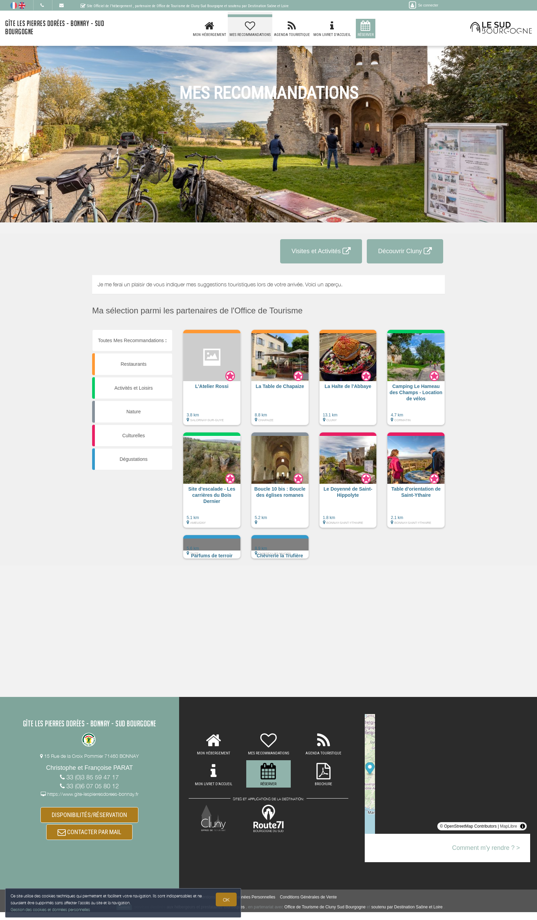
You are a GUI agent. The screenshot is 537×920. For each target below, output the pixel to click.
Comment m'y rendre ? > (486, 847)
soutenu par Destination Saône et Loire (406, 914)
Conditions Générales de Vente (308, 905)
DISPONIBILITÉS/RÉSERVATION (89, 816)
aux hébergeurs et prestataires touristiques (206, 914)
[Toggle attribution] (523, 826)
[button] (212, 380)
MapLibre (508, 826)
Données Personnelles (254, 905)
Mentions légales (214, 905)
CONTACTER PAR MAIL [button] (89, 837)
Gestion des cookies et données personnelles (52, 908)
